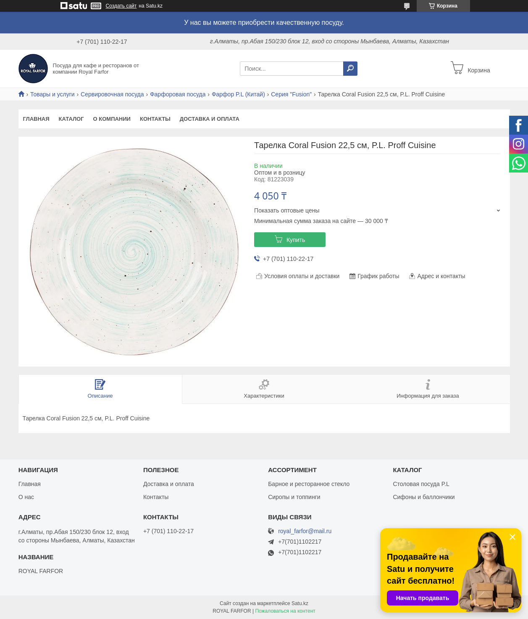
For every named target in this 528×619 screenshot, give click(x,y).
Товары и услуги (52, 94)
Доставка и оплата (209, 119)
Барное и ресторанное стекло (308, 484)
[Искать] (350, 68)
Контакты (155, 119)
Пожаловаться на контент (285, 611)
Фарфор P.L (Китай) (238, 94)
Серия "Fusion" (291, 94)
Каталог (71, 119)
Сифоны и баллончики (423, 497)
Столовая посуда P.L (421, 484)
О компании (112, 119)
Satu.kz (300, 603)
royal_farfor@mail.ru (304, 531)
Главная (36, 119)
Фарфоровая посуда (178, 94)
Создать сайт (121, 6)
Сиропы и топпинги (294, 497)
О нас (26, 497)
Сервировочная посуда (112, 94)
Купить (295, 239)
